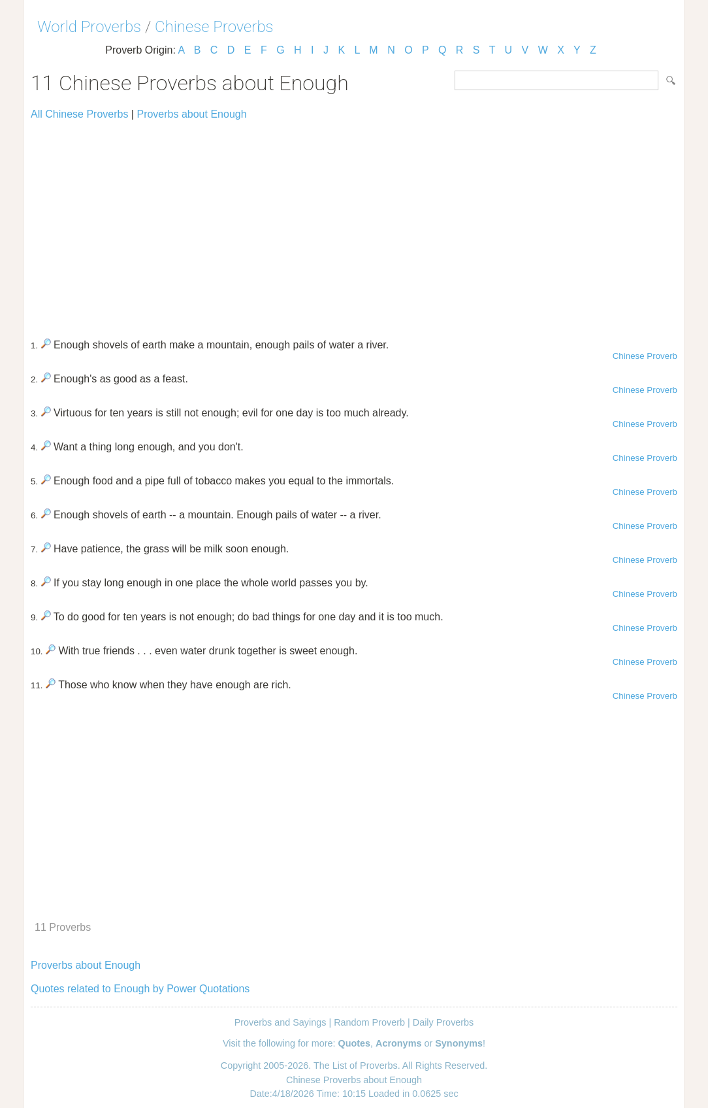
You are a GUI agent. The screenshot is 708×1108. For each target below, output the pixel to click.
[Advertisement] (354, 223)
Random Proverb (369, 1022)
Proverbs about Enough (191, 114)
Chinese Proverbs (214, 27)
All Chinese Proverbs (79, 114)
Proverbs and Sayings (280, 1022)
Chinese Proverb (645, 356)
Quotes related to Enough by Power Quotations (140, 988)
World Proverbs (89, 27)
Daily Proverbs (443, 1022)
